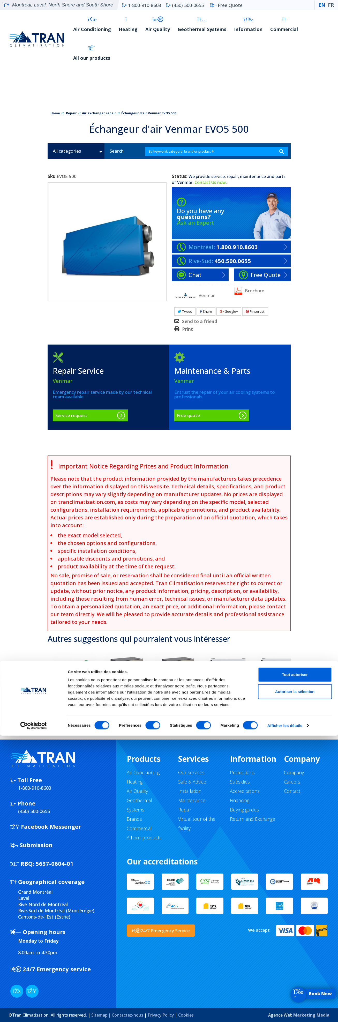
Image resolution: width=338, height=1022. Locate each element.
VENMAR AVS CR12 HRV (176, 704)
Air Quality (157, 24)
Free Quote (226, 5)
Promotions (242, 772)
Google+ (229, 311)
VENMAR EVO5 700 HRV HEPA (74, 707)
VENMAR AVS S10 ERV (228, 704)
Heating (128, 24)
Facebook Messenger (45, 826)
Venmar (184, 182)
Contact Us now (210, 182)
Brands (134, 819)
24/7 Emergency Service (161, 931)
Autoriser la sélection (295, 978)
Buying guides (244, 810)
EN (321, 5)
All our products (91, 53)
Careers (292, 782)
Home (55, 113)
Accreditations (245, 791)
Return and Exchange (252, 819)
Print (187, 329)
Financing (239, 800)
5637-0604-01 (41, 863)
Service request (71, 415)
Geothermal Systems (202, 24)
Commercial (284, 24)
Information (248, 24)
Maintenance (191, 800)
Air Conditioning (92, 24)
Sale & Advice (192, 782)
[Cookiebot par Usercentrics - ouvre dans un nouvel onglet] (33, 1012)
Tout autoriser (295, 961)
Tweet (185, 311)
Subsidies (240, 782)
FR (331, 5)
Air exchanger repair (99, 113)
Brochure (249, 291)
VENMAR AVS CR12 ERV (126, 704)
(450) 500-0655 (185, 5)
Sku (52, 176)
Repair (71, 113)
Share (206, 311)
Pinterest (255, 311)
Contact (292, 791)
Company (294, 772)
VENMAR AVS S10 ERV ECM (279, 707)
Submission (31, 845)
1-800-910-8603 (141, 5)
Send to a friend (199, 321)
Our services (191, 772)
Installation (189, 791)
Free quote (188, 415)
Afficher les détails (284, 1012)
